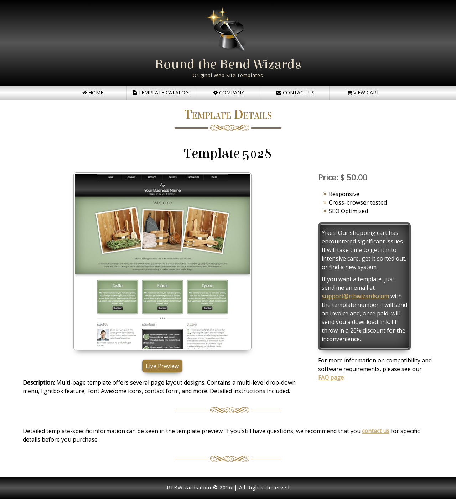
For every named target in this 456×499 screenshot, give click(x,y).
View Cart (363, 92)
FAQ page (331, 377)
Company (228, 92)
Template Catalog (161, 92)
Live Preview (162, 366)
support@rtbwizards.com (355, 296)
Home (92, 92)
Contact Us (295, 92)
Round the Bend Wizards (228, 64)
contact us (375, 431)
